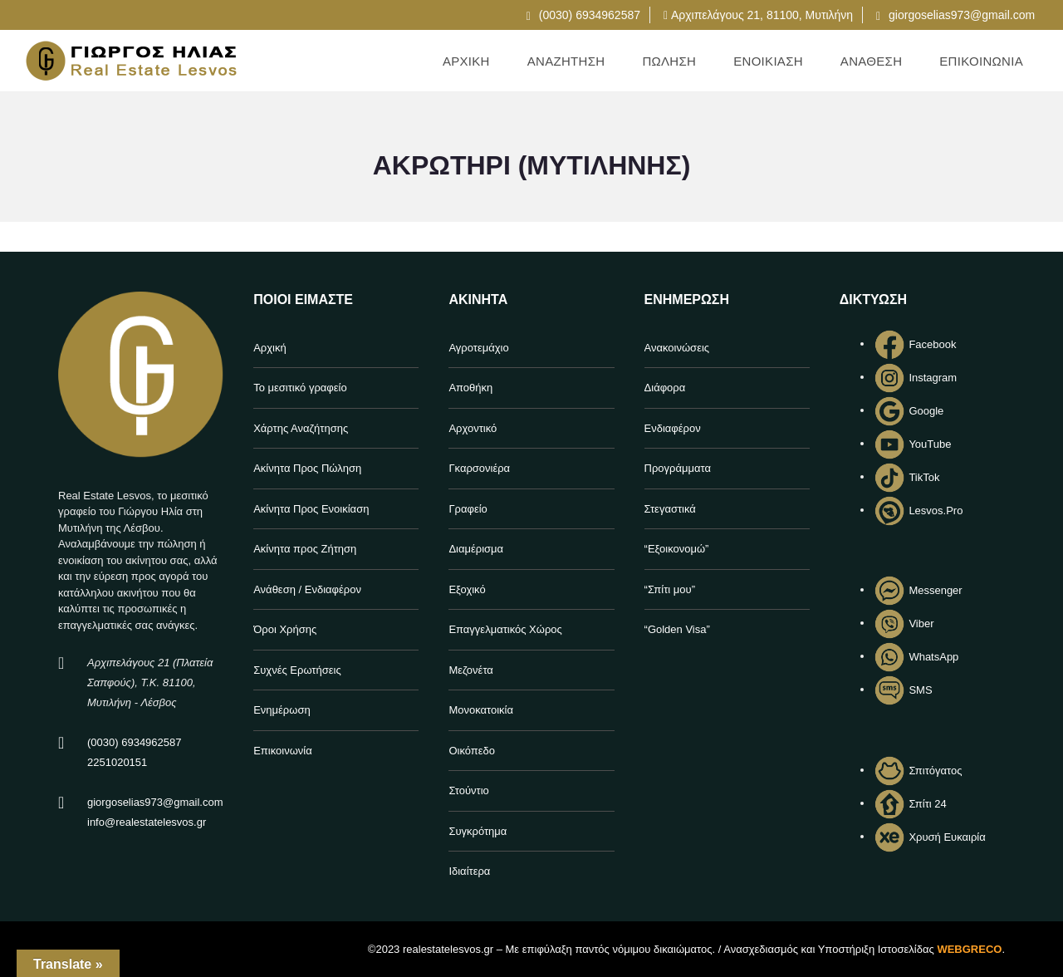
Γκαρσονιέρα (479, 468)
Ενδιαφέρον (672, 428)
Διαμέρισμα (475, 549)
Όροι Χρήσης (284, 629)
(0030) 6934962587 (583, 15)
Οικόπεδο (471, 750)
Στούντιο (468, 790)
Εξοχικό (466, 589)
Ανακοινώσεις (677, 347)
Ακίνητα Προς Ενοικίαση (311, 509)
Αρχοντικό (472, 428)
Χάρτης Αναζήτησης (300, 428)
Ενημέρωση (282, 710)
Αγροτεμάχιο (478, 347)
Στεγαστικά (670, 509)
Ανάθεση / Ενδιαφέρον (307, 589)
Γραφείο (467, 509)
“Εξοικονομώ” (676, 549)
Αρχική (270, 347)
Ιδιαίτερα (469, 871)
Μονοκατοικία (480, 710)
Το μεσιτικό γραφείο (300, 387)
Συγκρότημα (477, 831)
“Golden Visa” (677, 629)
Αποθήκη (470, 387)
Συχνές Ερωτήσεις (297, 670)
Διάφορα (665, 387)
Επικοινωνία (282, 750)
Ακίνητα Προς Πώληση (307, 468)
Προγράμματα (677, 468)
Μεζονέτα (470, 670)
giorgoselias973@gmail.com (955, 15)
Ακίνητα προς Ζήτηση (304, 549)
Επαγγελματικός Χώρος (504, 629)
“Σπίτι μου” (669, 589)
